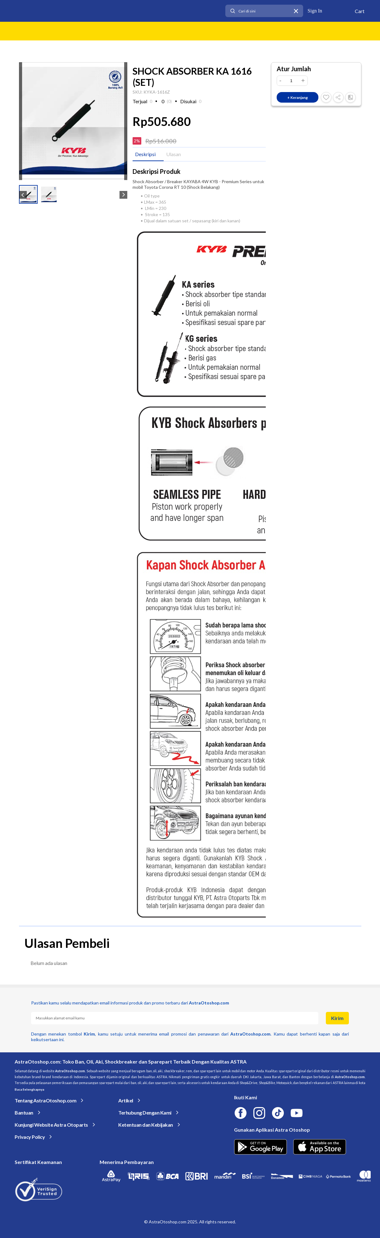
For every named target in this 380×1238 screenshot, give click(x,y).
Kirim (337, 1018)
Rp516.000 (160, 141)
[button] (28, 194)
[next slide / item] (125, 121)
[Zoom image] (73, 120)
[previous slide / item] (20, 121)
